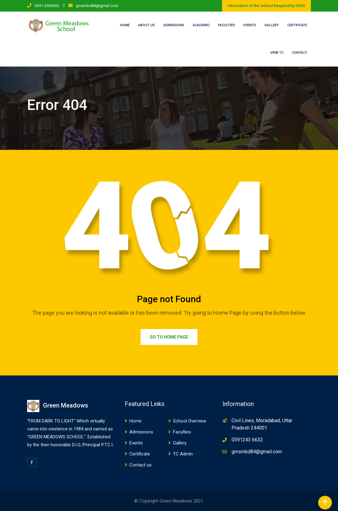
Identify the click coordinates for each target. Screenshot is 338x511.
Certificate (297, 25)
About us (146, 25)
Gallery (271, 25)
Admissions (174, 25)
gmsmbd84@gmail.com (97, 5)
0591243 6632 (247, 440)
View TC (276, 53)
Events (249, 25)
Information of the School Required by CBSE (266, 6)
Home (125, 25)
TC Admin (183, 454)
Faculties (226, 25)
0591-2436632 (46, 5)
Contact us (140, 465)
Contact (299, 53)
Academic (201, 25)
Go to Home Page (169, 337)
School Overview (189, 421)
